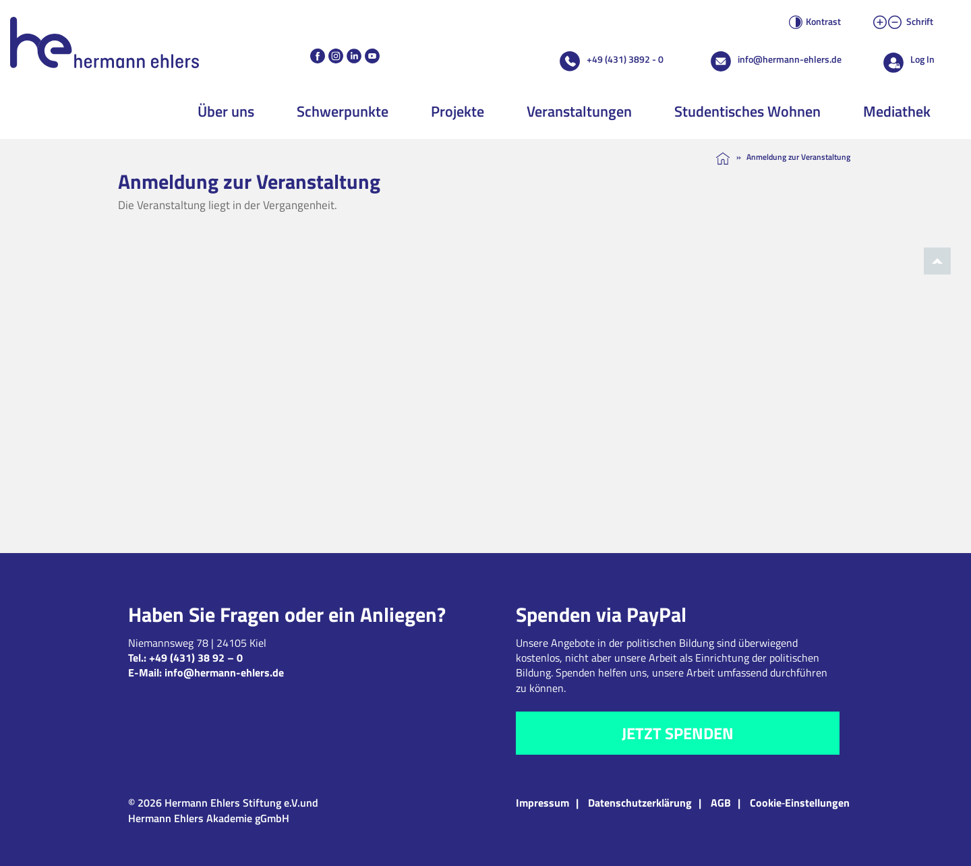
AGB (721, 803)
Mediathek (897, 111)
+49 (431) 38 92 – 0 (196, 658)
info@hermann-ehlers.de (790, 59)
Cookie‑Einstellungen (800, 803)
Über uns (226, 111)
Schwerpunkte (342, 111)
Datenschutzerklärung (640, 803)
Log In (922, 59)
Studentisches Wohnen (747, 111)
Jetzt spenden (678, 733)
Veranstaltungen (579, 111)
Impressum (542, 803)
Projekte (457, 111)
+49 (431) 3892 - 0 (625, 59)
